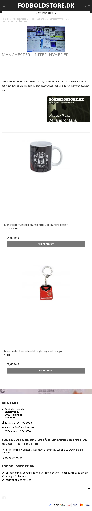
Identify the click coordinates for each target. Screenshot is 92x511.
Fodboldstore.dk (46, 5)
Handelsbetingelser (12, 457)
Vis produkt (46, 244)
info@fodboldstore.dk (24, 427)
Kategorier (46, 13)
